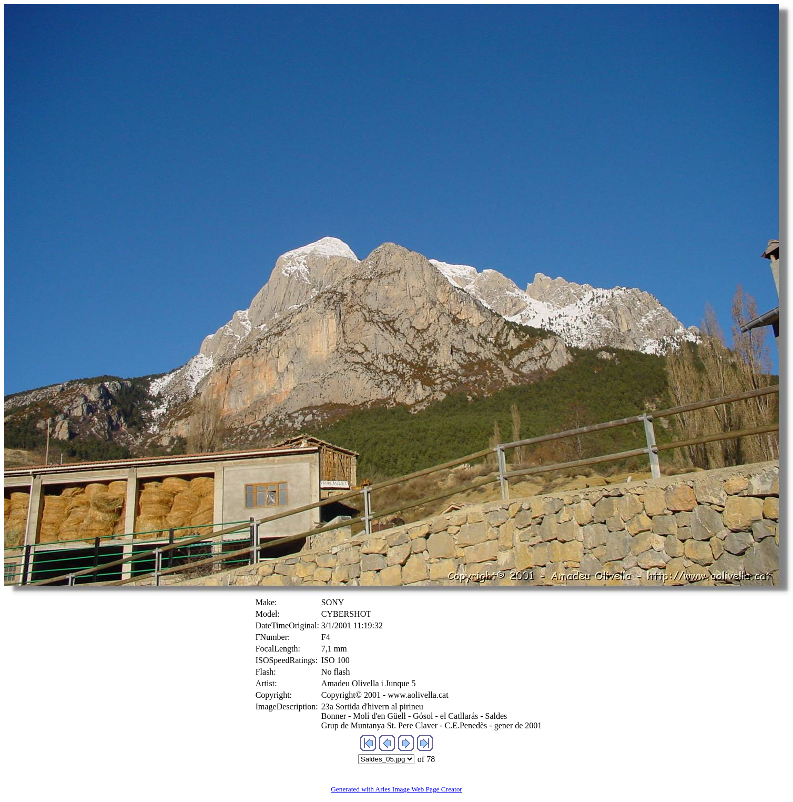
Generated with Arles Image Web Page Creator (396, 789)
